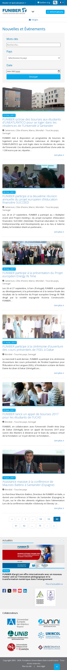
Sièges (33, 19)
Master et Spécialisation (14, 2)
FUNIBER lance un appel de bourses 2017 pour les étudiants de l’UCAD (30, 415)
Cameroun (9, 130)
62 (24, 525)
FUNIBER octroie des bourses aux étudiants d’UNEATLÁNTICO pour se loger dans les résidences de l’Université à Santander (31, 122)
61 (16, 525)
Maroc (32, 130)
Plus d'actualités (54, 584)
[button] (61, 2)
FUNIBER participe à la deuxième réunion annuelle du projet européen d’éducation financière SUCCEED (29, 199)
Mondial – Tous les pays (47, 130)
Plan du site (27, 666)
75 (40, 525)
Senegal (6, 133)
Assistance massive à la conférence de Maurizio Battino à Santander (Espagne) (28, 483)
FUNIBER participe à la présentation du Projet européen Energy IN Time (32, 274)
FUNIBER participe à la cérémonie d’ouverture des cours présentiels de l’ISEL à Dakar (32, 348)
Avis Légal (41, 666)
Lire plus (58, 155)
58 (41, 519)
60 (57, 519)
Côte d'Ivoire (22, 130)
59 (49, 519)
